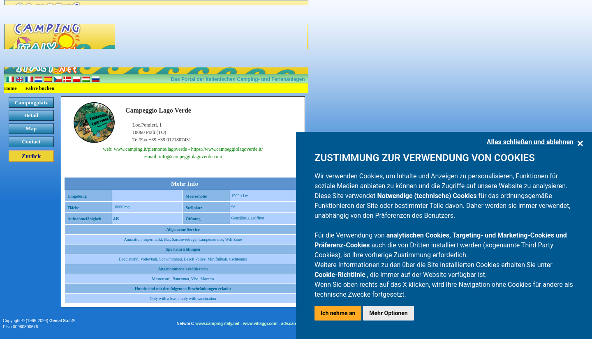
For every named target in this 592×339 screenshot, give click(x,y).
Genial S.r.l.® (62, 320)
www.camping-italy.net (217, 323)
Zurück (31, 156)
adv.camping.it (295, 323)
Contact (31, 141)
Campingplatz (31, 102)
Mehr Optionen (388, 313)
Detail (31, 115)
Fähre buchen (40, 88)
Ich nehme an (338, 313)
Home (10, 88)
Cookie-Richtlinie (340, 275)
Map (31, 128)
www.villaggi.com (260, 323)
